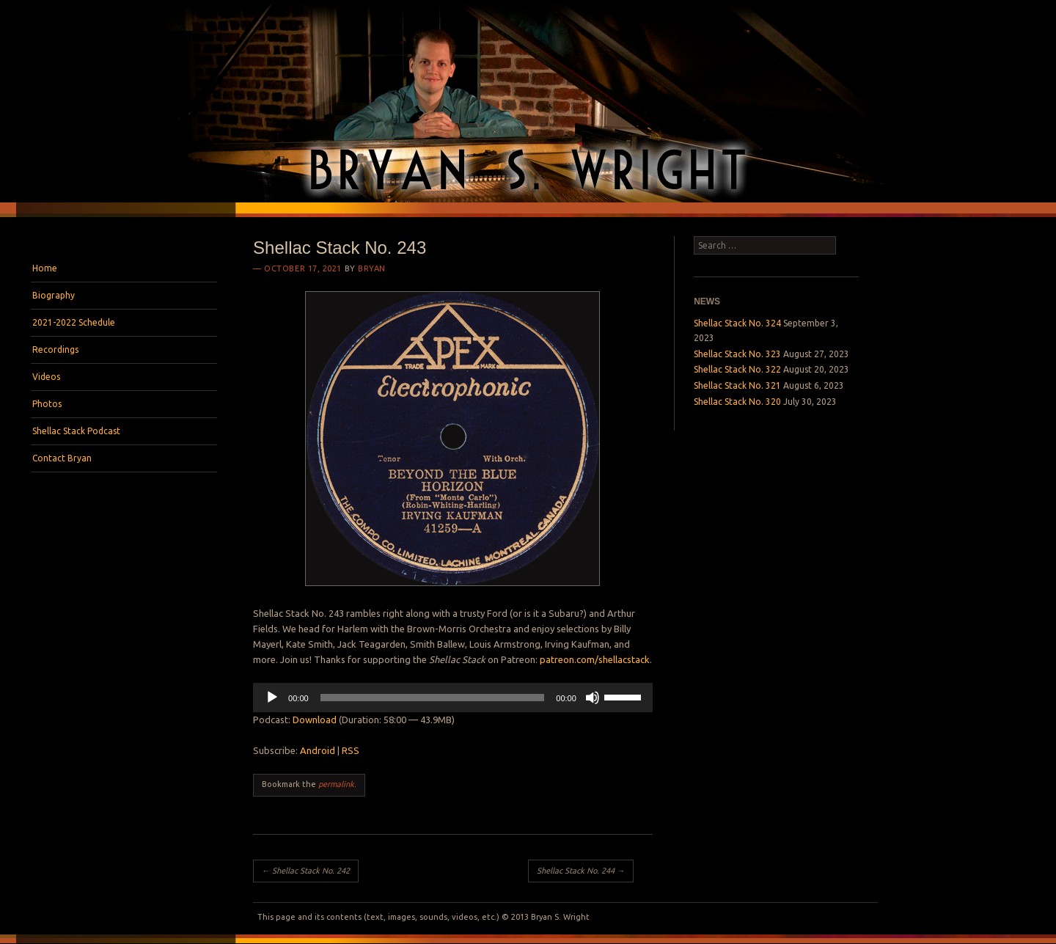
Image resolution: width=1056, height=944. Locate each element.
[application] (453, 697)
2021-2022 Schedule (73, 322)
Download (315, 719)
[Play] (272, 697)
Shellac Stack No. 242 (306, 870)
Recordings (55, 349)
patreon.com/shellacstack (595, 659)
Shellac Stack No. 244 (581, 870)
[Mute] (592, 697)
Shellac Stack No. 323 (737, 354)
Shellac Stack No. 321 (737, 385)
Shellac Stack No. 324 (737, 323)
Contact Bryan (62, 458)
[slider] (432, 697)
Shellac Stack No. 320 (737, 401)
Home (44, 268)
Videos (46, 376)
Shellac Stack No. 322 (737, 369)
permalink (336, 784)
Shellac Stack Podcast (76, 431)
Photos (47, 404)
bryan (372, 268)
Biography (53, 295)
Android (317, 750)
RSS (350, 750)
